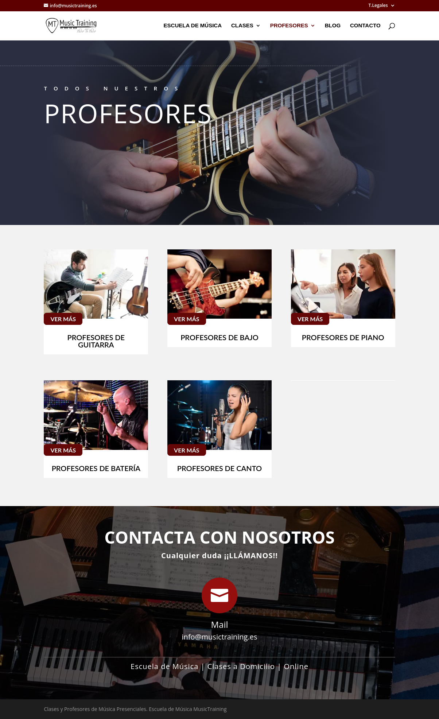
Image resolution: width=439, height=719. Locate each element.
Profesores (289, 25)
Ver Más (63, 318)
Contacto (365, 25)
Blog (333, 25)
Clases (242, 25)
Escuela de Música (193, 25)
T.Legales (378, 5)
